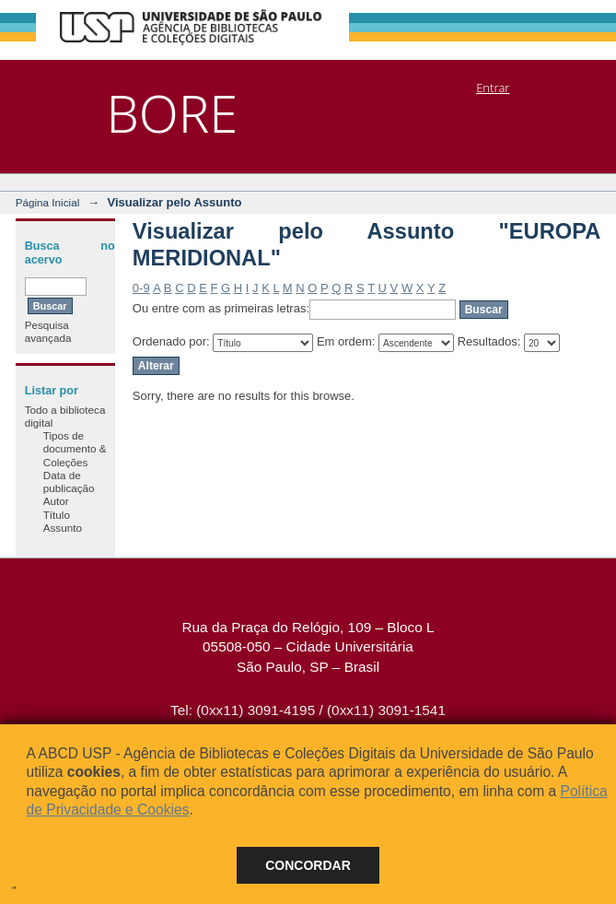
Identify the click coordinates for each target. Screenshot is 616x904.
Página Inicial (48, 202)
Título (56, 515)
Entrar (492, 87)
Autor (56, 501)
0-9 (141, 288)
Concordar (308, 865)
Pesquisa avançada (48, 331)
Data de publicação (69, 481)
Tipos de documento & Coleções (75, 448)
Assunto (62, 528)
